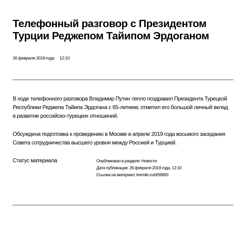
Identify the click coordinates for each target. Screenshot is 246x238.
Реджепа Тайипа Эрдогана (74, 107)
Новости (149, 160)
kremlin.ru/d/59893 (152, 174)
